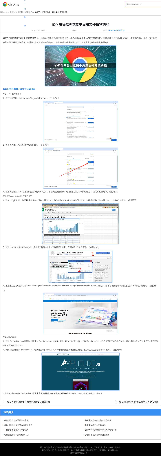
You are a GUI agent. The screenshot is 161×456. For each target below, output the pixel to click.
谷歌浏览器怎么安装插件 (95, 425)
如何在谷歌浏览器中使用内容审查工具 (101, 430)
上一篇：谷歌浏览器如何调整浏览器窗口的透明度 (26, 401)
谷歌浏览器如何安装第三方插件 (98, 420)
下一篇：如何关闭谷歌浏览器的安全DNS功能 (136, 401)
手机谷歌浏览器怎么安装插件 (16, 430)
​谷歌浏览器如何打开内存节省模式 (18, 425)
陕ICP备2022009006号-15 (79, 453)
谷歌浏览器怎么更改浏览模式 (97, 435)
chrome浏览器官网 (116, 30)
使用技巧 (29, 12)
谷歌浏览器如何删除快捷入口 (16, 435)
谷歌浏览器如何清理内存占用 (16, 420)
